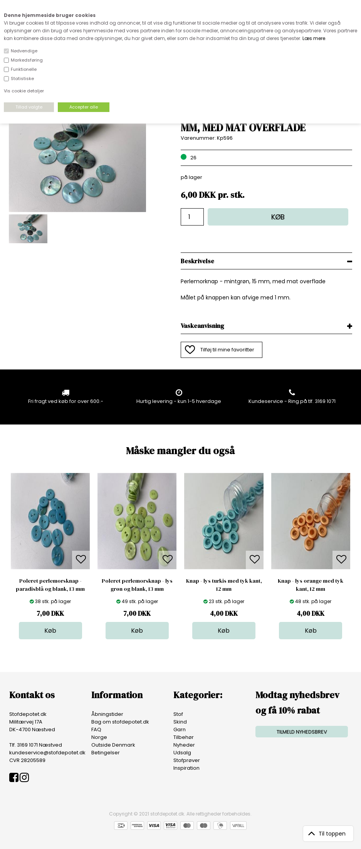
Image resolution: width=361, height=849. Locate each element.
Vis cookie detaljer (24, 91)
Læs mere (313, 38)
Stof (178, 714)
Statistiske (22, 78)
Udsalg (182, 752)
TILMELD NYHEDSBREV (302, 731)
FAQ (96, 729)
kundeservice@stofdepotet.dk (47, 752)
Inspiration (186, 768)
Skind (180, 721)
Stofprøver (186, 760)
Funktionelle (24, 69)
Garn (179, 729)
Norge (99, 737)
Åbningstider (107, 714)
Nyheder (184, 745)
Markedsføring (27, 60)
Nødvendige (24, 51)
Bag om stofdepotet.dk (120, 721)
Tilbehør (183, 737)
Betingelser (105, 752)
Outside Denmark (113, 745)
